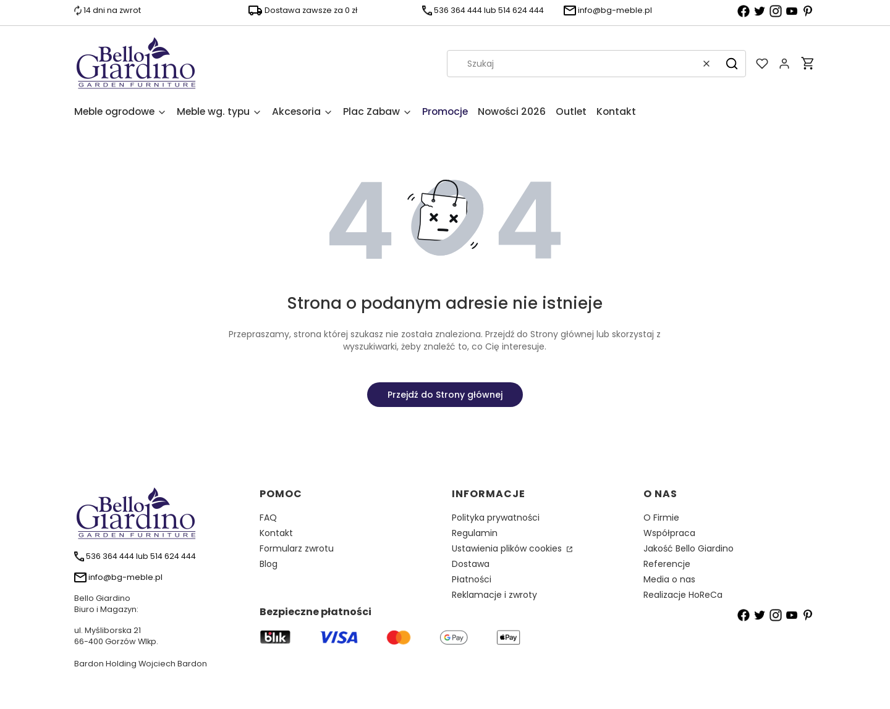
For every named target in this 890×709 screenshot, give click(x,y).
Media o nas (669, 579)
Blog (269, 564)
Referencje (666, 564)
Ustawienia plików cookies (508, 548)
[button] (732, 63)
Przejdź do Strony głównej (445, 394)
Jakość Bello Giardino (688, 548)
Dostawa (471, 564)
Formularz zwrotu (297, 548)
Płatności (471, 579)
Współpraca (669, 533)
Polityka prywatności (496, 517)
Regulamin (475, 533)
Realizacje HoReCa (683, 595)
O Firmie (661, 517)
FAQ (268, 517)
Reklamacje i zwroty (494, 595)
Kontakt (276, 533)
